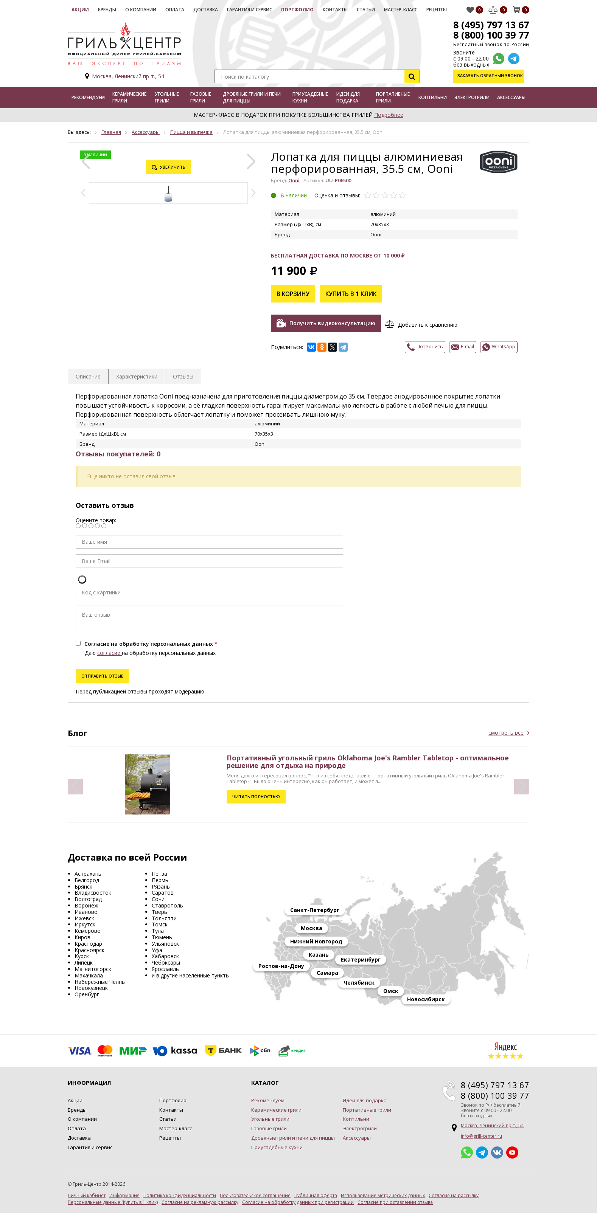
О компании (140, 9)
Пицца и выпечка (191, 132)
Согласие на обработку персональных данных (148, 642)
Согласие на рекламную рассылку (200, 1201)
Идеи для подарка (348, 97)
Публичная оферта (315, 1194)
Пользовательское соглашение (255, 1194)
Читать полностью (256, 795)
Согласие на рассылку (454, 1194)
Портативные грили (393, 97)
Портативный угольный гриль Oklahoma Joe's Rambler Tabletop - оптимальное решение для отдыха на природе (368, 760)
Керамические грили (129, 97)
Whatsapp (467, 1151)
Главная (111, 132)
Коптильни (432, 97)
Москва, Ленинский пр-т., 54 (128, 76)
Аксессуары (511, 97)
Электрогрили (472, 97)
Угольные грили (167, 97)
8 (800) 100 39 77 (490, 34)
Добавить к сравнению (429, 323)
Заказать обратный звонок (491, 76)
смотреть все (506, 731)
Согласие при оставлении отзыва (395, 1201)
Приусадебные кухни (310, 97)
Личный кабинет (87, 1194)
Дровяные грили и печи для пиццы (252, 97)
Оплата (174, 9)
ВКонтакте (497, 1151)
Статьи (366, 9)
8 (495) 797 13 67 (490, 24)
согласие (109, 651)
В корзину (294, 294)
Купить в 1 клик (354, 294)
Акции (80, 9)
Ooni (294, 180)
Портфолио (297, 9)
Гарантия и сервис (249, 9)
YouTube (512, 1151)
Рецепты (436, 9)
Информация (124, 1194)
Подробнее (388, 114)
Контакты (335, 9)
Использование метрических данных (383, 1194)
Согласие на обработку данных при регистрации (298, 1201)
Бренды (107, 9)
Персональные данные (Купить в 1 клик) (113, 1201)
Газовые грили (200, 97)
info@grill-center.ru (481, 1134)
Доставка (205, 9)
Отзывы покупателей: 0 (118, 452)
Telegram (482, 1151)
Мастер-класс (400, 9)
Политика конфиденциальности (179, 1194)
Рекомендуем (88, 97)
